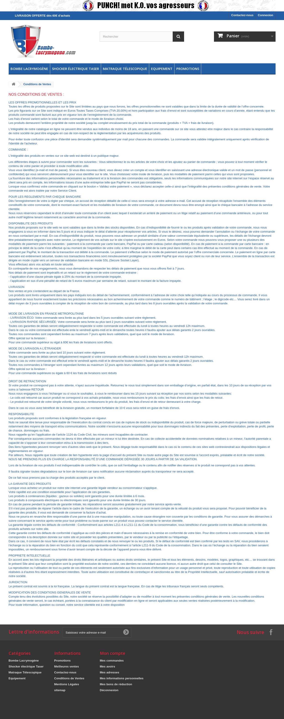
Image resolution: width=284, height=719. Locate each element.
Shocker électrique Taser (75, 68)
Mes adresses (109, 672)
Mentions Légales (66, 684)
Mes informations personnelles (121, 678)
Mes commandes (112, 660)
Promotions (187, 68)
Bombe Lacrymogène (29, 68)
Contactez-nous (242, 15)
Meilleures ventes (66, 666)
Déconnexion (109, 690)
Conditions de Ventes (69, 678)
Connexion (265, 15)
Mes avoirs (107, 666)
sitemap (59, 690)
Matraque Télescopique (125, 68)
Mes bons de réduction (116, 684)
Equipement (161, 68)
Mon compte (112, 653)
